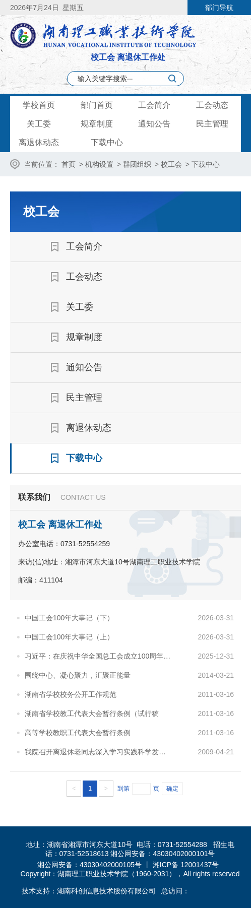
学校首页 (39, 105)
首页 (68, 164)
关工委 (39, 123)
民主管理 (212, 123)
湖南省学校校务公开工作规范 (70, 694)
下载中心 (107, 142)
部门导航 (219, 8)
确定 (172, 788)
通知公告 (154, 123)
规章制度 (97, 123)
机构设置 (99, 164)
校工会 (171, 164)
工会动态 (212, 105)
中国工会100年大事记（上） (69, 637)
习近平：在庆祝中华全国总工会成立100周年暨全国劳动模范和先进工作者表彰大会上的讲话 (98, 656)
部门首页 (97, 105)
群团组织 (137, 164)
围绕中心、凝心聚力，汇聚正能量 (78, 675)
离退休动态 (39, 142)
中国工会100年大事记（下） (69, 618)
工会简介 (154, 105)
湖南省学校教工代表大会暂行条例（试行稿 (92, 713)
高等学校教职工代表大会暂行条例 (78, 733)
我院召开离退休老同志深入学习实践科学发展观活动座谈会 (98, 752)
